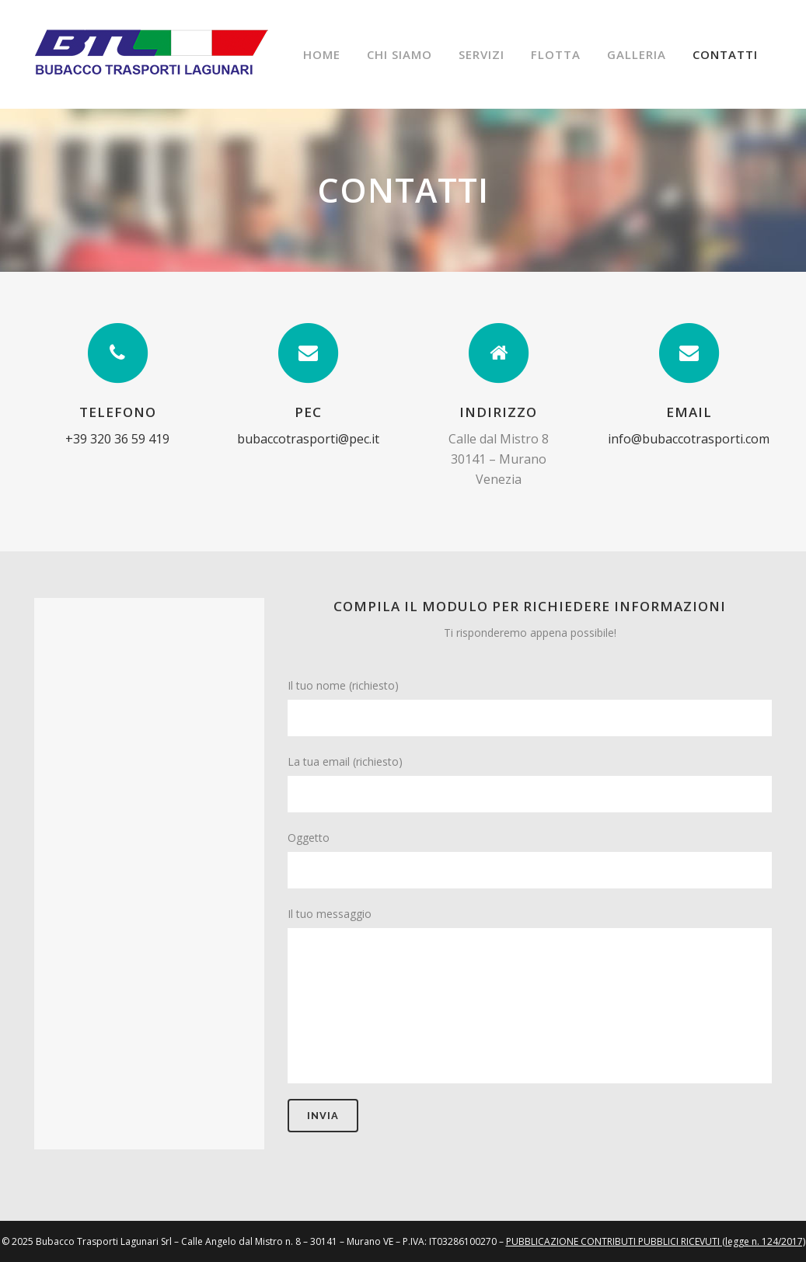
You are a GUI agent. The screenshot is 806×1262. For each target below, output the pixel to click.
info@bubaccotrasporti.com (688, 438)
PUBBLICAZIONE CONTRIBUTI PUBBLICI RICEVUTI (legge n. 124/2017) (655, 1241)
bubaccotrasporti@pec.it (308, 438)
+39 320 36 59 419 (117, 438)
